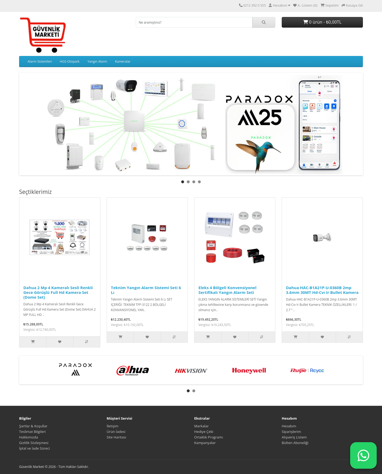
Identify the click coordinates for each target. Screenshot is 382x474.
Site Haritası (116, 437)
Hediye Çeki (203, 431)
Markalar (201, 426)
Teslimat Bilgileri (32, 431)
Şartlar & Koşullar (33, 426)
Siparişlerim (291, 431)
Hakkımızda (28, 437)
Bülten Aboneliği (295, 442)
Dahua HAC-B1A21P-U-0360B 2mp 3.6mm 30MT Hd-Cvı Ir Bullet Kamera (322, 290)
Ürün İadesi (116, 431)
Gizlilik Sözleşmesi (33, 442)
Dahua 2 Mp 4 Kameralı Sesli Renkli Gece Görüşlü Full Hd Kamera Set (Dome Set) (58, 292)
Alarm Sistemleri (40, 61)
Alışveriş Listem (294, 437)
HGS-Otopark (70, 61)
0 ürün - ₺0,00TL (322, 22)
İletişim (112, 426)
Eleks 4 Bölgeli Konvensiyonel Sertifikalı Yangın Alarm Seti (227, 290)
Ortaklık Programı (208, 437)
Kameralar (123, 61)
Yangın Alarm (97, 61)
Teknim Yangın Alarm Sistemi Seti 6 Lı (146, 290)
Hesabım (289, 426)
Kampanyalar (205, 442)
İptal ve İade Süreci (34, 448)
